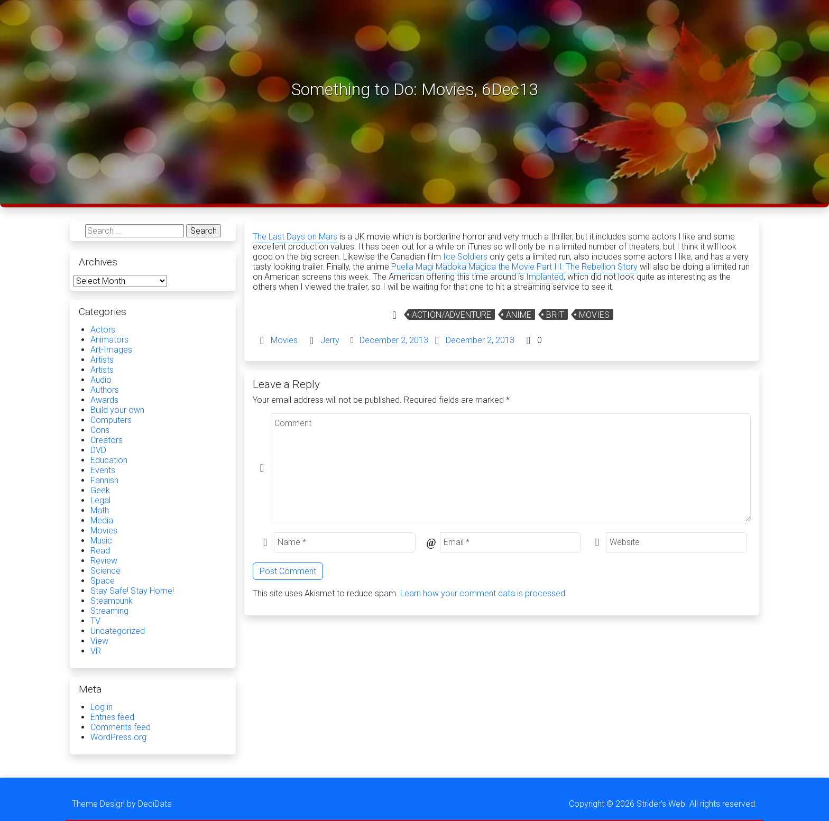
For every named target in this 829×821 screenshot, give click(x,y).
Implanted (545, 277)
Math (99, 510)
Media (101, 520)
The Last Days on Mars (295, 237)
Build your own (117, 410)
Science (105, 571)
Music (101, 541)
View (99, 641)
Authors (104, 390)
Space (102, 581)
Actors (102, 330)
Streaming (109, 611)
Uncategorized (117, 631)
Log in (101, 707)
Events (102, 470)
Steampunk (111, 601)
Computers (111, 420)
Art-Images (111, 350)
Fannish (104, 480)
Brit (555, 315)
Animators (109, 340)
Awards (104, 400)
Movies (594, 315)
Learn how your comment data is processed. (483, 593)
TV (95, 621)
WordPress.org (118, 737)
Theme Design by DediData (122, 804)
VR (95, 651)
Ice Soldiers (465, 257)
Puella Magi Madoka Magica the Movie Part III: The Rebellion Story (514, 267)
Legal (100, 500)
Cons (99, 430)
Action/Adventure (451, 315)
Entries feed (112, 717)
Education (108, 460)
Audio (101, 380)
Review (103, 561)
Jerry (329, 340)
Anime (518, 315)
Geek (100, 490)
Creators (106, 440)
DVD (98, 450)
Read (100, 551)
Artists (102, 360)
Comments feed (120, 727)
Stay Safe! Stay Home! (132, 591)
